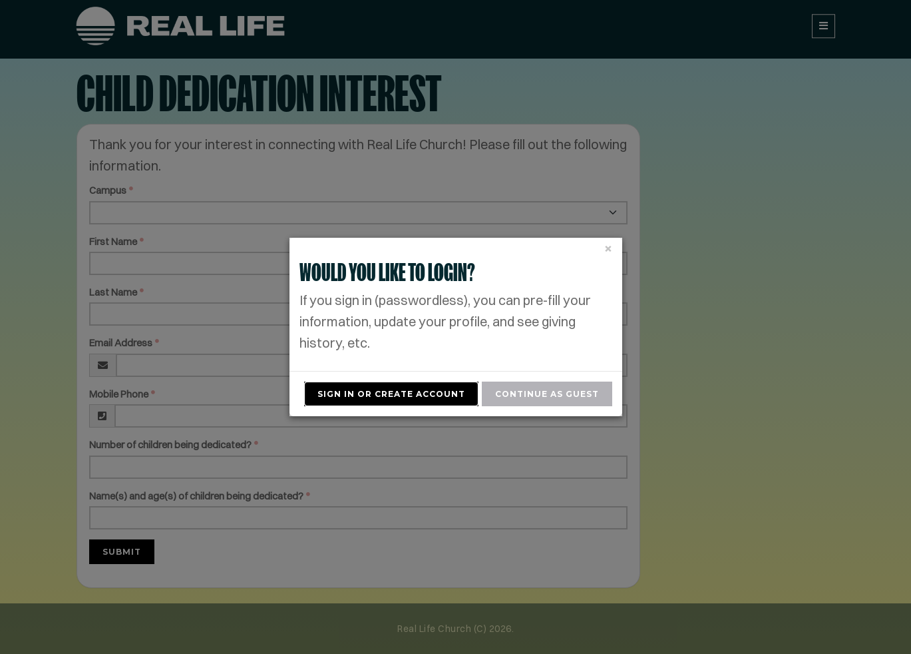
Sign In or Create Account (391, 394)
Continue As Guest (547, 394)
